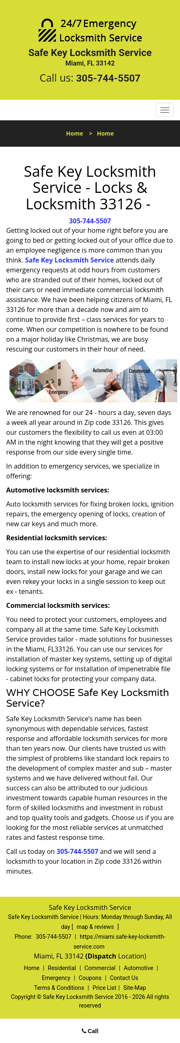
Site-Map (134, 987)
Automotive (138, 968)
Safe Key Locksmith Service (69, 260)
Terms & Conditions (59, 987)
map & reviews (95, 926)
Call (90, 1031)
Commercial (99, 968)
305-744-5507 (108, 78)
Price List (104, 987)
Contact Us (124, 978)
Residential (62, 968)
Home (74, 133)
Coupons (90, 978)
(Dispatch (101, 956)
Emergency (56, 978)
